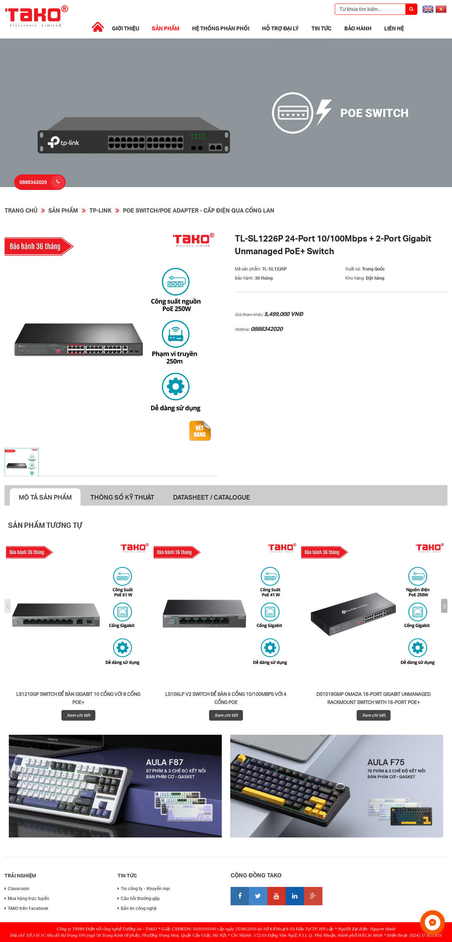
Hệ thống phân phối (220, 28)
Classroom (17, 888)
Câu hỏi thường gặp (139, 898)
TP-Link (100, 210)
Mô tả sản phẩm (45, 497)
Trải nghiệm (20, 875)
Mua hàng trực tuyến (27, 898)
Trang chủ (21, 210)
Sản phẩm (165, 28)
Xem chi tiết (78, 715)
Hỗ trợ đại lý (280, 28)
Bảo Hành (357, 28)
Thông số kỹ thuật (122, 497)
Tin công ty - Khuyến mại (144, 888)
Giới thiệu (125, 28)
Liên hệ (394, 28)
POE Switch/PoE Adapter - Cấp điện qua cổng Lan (198, 210)
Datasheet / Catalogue (211, 497)
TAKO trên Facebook (26, 908)
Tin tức (321, 28)
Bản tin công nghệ (137, 908)
